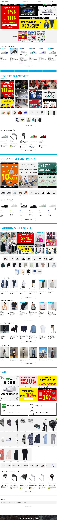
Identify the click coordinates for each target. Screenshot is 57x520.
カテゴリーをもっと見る (28, 125)
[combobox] (29, 1)
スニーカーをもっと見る (28, 219)
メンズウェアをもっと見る (28, 297)
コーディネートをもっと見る (28, 363)
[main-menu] (56, 1)
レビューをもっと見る (28, 150)
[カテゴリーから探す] (40, 1)
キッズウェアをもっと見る (28, 341)
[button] (56, 56)
